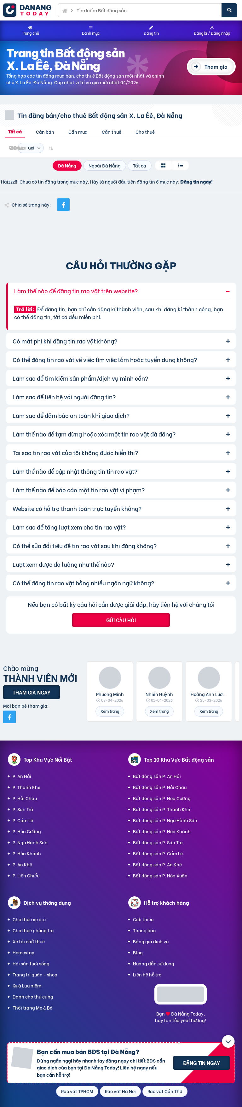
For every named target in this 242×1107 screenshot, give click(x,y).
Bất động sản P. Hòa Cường (162, 798)
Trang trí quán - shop (35, 974)
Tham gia (216, 66)
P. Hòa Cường (27, 831)
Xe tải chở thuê (29, 941)
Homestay (23, 952)
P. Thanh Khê (26, 787)
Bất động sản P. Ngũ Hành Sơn (165, 820)
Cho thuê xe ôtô (29, 919)
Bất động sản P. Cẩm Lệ (158, 853)
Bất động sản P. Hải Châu (160, 787)
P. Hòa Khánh (27, 853)
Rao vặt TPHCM (77, 1091)
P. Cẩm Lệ (23, 820)
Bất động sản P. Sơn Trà (158, 842)
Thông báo (144, 930)
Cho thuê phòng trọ (33, 930)
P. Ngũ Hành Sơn (30, 842)
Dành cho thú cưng (33, 996)
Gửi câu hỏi (121, 620)
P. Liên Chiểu (26, 875)
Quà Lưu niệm (27, 985)
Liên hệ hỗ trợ (147, 974)
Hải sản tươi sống (31, 963)
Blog (138, 952)
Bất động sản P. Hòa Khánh (162, 831)
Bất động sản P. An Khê (157, 864)
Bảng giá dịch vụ (151, 941)
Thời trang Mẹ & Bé (32, 1007)
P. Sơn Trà (23, 809)
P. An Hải (22, 776)
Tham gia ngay (31, 692)
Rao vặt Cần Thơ (164, 1091)
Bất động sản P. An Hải (157, 776)
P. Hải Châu (25, 798)
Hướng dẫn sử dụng (153, 963)
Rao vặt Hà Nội (120, 1091)
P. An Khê (22, 864)
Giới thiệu (143, 919)
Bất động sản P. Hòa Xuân (160, 875)
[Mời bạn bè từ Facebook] (9, 717)
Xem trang (110, 711)
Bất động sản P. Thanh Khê (161, 809)
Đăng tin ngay (201, 1062)
